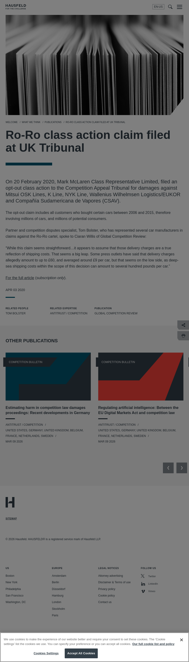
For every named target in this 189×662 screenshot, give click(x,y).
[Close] (181, 644)
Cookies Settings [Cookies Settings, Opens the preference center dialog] (46, 657)
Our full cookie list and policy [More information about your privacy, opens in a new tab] (153, 648)
